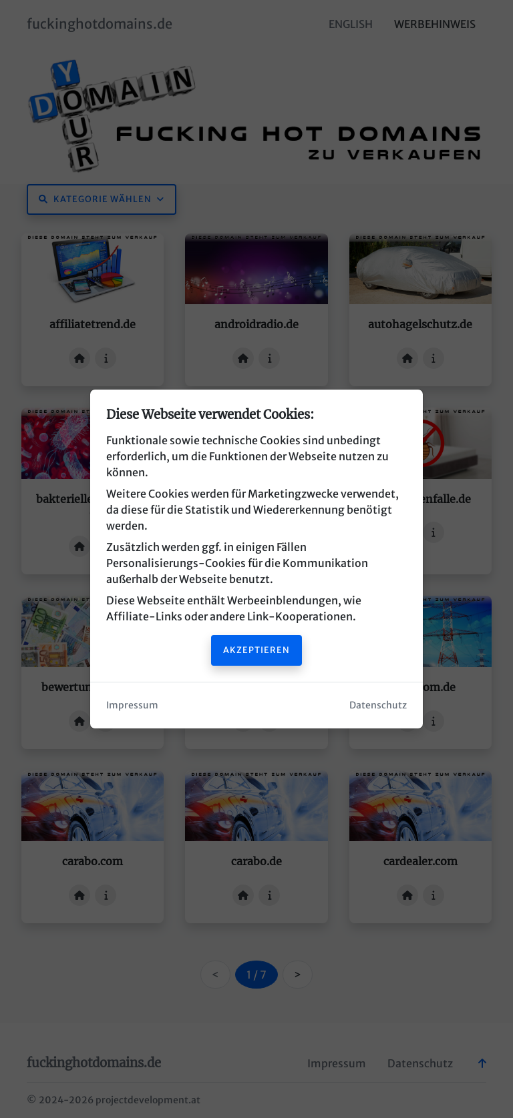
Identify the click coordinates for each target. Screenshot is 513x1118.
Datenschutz (378, 705)
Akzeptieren (256, 649)
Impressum (132, 705)
